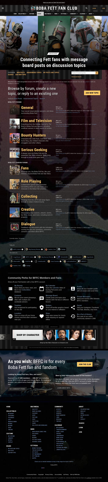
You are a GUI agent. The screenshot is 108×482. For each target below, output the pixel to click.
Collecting (29, 196)
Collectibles (23, 13)
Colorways (11, 417)
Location (18, 313)
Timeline (10, 429)
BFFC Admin (16, 249)
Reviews (10, 425)
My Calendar (50, 285)
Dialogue (28, 224)
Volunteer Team (84, 409)
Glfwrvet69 (15, 261)
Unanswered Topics (34, 72)
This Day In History (37, 450)
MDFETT (82, 261)
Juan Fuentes (54, 261)
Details (10, 440)
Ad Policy (66, 474)
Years (9, 427)
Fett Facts (35, 452)
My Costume (11, 436)
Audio (33, 415)
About (91, 13)
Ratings (10, 423)
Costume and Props (61, 447)
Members (58, 413)
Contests (18, 295)
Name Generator (60, 415)
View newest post (60, 110)
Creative (27, 209)
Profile (79, 286)
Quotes (34, 458)
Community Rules (31, 474)
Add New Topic (20, 75)
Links (57, 417)
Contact (82, 419)
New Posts (21, 72)
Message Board (51, 295)
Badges (48, 305)
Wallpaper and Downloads (39, 425)
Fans (25, 168)
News (57, 13)
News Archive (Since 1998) (39, 431)
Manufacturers (12, 421)
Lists (9, 419)
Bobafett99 (63, 257)
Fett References (36, 454)
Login (94, 8)
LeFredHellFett (70, 261)
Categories (11, 415)
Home (15, 13)
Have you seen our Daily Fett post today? (54, 2)
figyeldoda (88, 257)
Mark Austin (59, 437)
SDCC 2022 (91, 171)
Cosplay (10, 442)
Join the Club (85, 364)
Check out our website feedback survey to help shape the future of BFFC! (54, 461)
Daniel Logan (60, 431)
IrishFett (27, 261)
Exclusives (35, 433)
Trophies (18, 305)
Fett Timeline (35, 456)
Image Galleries (36, 411)
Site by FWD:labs (75, 474)
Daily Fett (35, 409)
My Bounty (19, 285)
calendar (55, 288)
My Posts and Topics (51, 72)
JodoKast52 (40, 261)
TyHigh (61, 249)
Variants (10, 438)
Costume (32, 13)
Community (74, 13)
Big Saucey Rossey (34, 249)
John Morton (59, 435)
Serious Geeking (34, 149)
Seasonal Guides (36, 441)
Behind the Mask (36, 448)
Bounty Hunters (33, 135)
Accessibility (58, 474)
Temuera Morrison (61, 429)
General (27, 107)
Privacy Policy (49, 474)
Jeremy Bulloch (60, 449)
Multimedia (49, 13)
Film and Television (36, 120)
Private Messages (83, 296)
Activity (58, 409)
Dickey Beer (59, 439)
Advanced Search (76, 76)
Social (79, 305)
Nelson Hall (59, 445)
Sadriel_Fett (50, 249)
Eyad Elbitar (59, 443)
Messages (59, 419)
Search (10, 75)
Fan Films (34, 417)
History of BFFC (84, 415)
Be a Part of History (84, 314)
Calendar (83, 13)
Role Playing (31, 181)
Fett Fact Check (36, 439)
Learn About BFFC (63, 388)
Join (103, 8)
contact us (88, 81)
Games (34, 423)
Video (33, 419)
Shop (48, 313)
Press (82, 413)
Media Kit (83, 411)
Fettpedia (64, 13)
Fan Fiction (35, 421)
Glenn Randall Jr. (61, 441)
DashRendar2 (75, 257)
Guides (34, 435)
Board (40, 13)
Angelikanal (15, 257)
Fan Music (35, 413)
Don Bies (58, 433)
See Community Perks (17, 389)
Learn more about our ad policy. (71, 347)
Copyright (41, 474)
